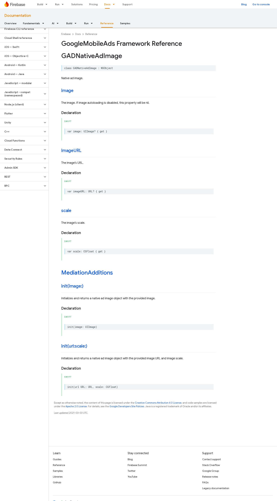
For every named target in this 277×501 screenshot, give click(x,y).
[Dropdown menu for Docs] (115, 4)
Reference (91, 34)
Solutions (77, 4)
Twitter (131, 470)
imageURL (71, 150)
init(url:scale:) (74, 346)
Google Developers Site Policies (126, 406)
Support (127, 4)
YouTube (132, 476)
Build (40, 4)
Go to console (261, 4)
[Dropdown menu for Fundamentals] (44, 23)
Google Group (210, 470)
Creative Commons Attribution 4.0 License (158, 402)
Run (57, 4)
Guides (57, 459)
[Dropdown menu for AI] (58, 23)
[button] (21, 29)
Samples (125, 23)
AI (53, 23)
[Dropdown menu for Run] (63, 4)
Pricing (93, 4)
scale (66, 210)
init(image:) (72, 286)
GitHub (57, 482)
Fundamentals (31, 23)
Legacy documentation (215, 488)
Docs (78, 34)
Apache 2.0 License (76, 406)
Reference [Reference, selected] (107, 23)
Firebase (66, 34)
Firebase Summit (137, 465)
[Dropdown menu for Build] (47, 4)
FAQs (205, 482)
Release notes (210, 476)
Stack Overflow (211, 465)
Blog (244, 4)
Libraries (57, 476)
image (67, 90)
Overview (10, 23)
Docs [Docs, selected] (107, 4)
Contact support (211, 459)
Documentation (17, 15)
